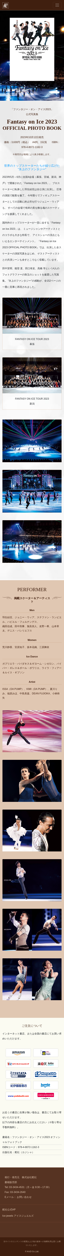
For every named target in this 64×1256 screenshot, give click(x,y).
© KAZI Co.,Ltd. (32, 1251)
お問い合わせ (24, 1197)
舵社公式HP (9, 1209)
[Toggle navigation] (57, 5)
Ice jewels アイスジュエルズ (18, 1215)
